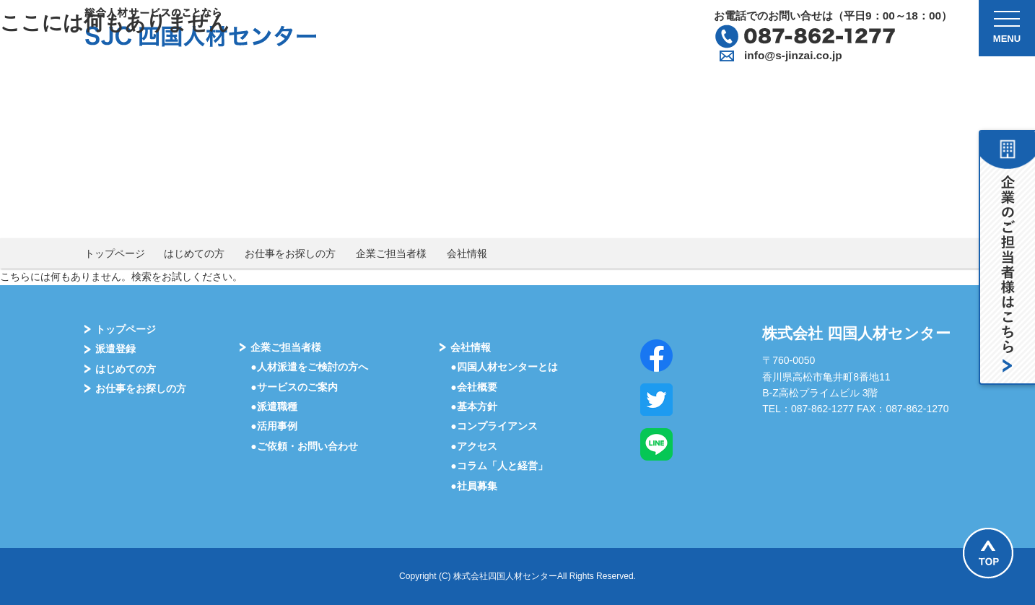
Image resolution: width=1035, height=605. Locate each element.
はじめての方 (194, 253)
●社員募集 (473, 486)
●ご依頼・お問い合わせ (303, 446)
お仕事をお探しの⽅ (140, 388)
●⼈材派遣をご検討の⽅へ (308, 367)
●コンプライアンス (493, 426)
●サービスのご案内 (293, 387)
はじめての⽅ (125, 369)
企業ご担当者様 (391, 253)
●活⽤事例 (273, 426)
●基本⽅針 (473, 406)
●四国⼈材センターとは (503, 367)
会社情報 (467, 253)
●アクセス (473, 446)
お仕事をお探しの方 (290, 253)
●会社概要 (473, 387)
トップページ (114, 253)
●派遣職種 (273, 406)
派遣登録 (115, 348)
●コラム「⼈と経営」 (498, 465)
